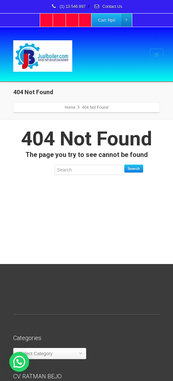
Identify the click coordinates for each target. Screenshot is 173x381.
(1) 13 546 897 (68, 6)
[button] (19, 362)
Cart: (114, 20)
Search (134, 169)
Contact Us (108, 6)
